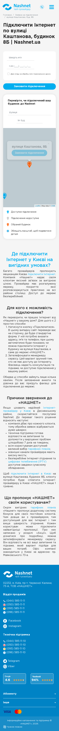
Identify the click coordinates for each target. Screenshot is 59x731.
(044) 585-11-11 (14, 601)
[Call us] (42, 7)
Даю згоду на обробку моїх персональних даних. (31, 74)
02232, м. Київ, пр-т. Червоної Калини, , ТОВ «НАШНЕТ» (27, 584)
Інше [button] (29, 702)
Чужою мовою (12, 727)
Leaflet (37, 206)
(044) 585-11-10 (14, 641)
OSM (53, 206)
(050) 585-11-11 (14, 604)
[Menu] (52, 7)
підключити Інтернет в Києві (31, 474)
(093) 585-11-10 (14, 649)
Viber (9, 666)
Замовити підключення (29, 86)
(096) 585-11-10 (14, 652)
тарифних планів (39, 449)
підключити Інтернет (41, 274)
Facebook (12, 621)
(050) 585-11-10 (14, 645)
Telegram (11, 661)
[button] (29, 694)
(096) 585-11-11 (14, 612)
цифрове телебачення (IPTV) (27, 462)
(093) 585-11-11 (14, 608)
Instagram (12, 626)
